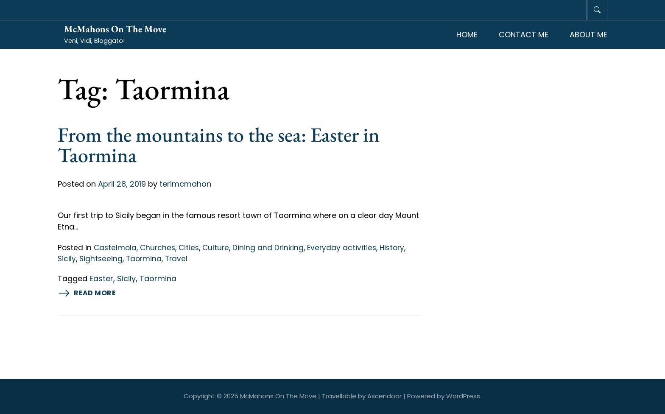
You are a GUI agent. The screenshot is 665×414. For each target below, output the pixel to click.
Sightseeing (101, 259)
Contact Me (523, 34)
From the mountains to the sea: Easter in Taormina (219, 144)
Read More (87, 293)
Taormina (144, 259)
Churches (157, 248)
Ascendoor (384, 396)
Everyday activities (341, 248)
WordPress (463, 396)
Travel (176, 259)
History (392, 248)
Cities (189, 248)
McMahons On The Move (115, 28)
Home (467, 34)
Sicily (67, 259)
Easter (101, 278)
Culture (215, 248)
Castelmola (115, 248)
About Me (588, 34)
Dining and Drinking (268, 248)
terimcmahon (185, 184)
